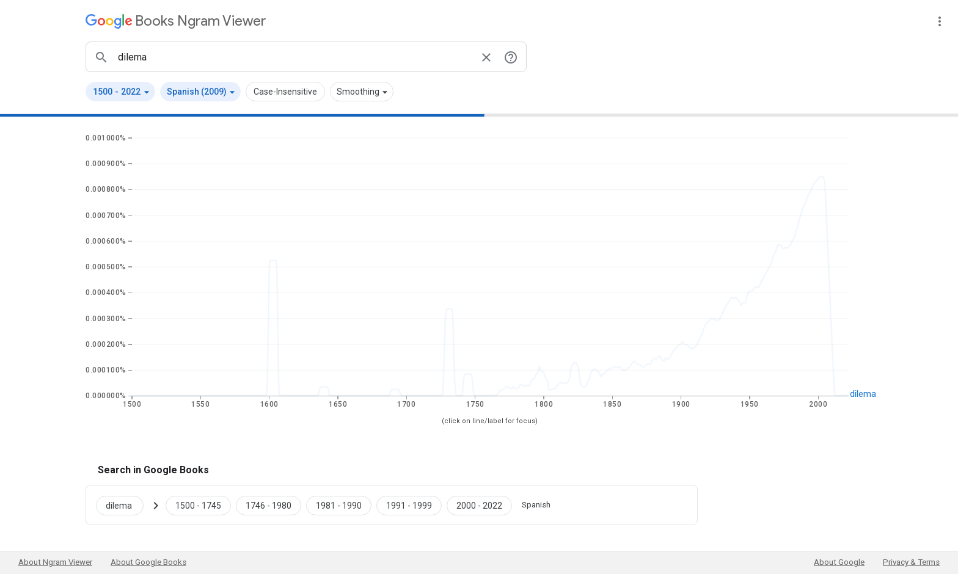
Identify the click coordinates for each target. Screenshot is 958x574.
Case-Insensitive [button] (285, 91)
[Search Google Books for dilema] (124, 505)
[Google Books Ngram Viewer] (176, 21)
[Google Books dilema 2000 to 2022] (479, 505)
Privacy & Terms (911, 562)
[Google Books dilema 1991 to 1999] (409, 505)
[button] (120, 91)
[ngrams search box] (294, 56)
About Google (839, 562)
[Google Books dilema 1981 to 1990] (339, 505)
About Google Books (148, 562)
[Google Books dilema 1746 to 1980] (268, 505)
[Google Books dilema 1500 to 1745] (198, 505)
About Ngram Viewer (55, 562)
